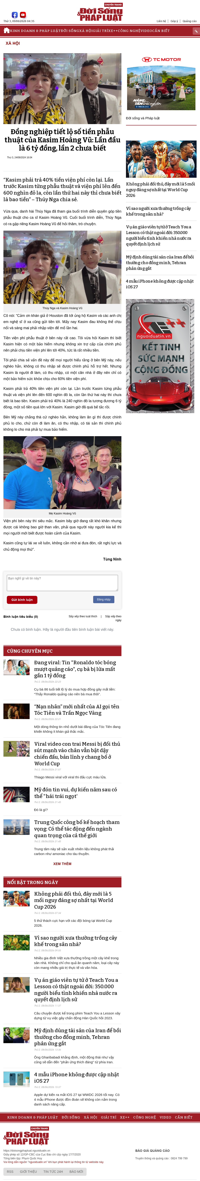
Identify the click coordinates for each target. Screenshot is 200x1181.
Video (146, 31)
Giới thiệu (28, 1171)
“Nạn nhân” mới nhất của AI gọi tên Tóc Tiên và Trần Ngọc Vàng (76, 710)
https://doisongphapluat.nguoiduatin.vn (26, 1150)
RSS (10, 1171)
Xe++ (113, 31)
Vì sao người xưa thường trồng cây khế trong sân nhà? (75, 941)
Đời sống (70, 31)
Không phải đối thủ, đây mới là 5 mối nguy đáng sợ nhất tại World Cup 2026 (73, 900)
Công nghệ (129, 31)
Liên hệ (161, 21)
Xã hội (86, 31)
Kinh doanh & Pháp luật (35, 31)
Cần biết (161, 31)
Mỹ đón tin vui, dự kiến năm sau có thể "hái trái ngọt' (75, 793)
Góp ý (174, 21)
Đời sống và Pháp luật (143, 118)
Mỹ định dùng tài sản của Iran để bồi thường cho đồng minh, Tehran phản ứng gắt (77, 1037)
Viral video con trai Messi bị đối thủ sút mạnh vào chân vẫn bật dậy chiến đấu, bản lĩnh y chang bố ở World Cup (77, 754)
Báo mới (76, 1171)
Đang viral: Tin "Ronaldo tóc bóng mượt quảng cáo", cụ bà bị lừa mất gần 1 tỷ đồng (75, 669)
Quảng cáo (190, 21)
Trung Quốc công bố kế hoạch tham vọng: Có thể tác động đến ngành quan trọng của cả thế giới (77, 828)
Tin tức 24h (53, 1171)
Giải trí (100, 31)
